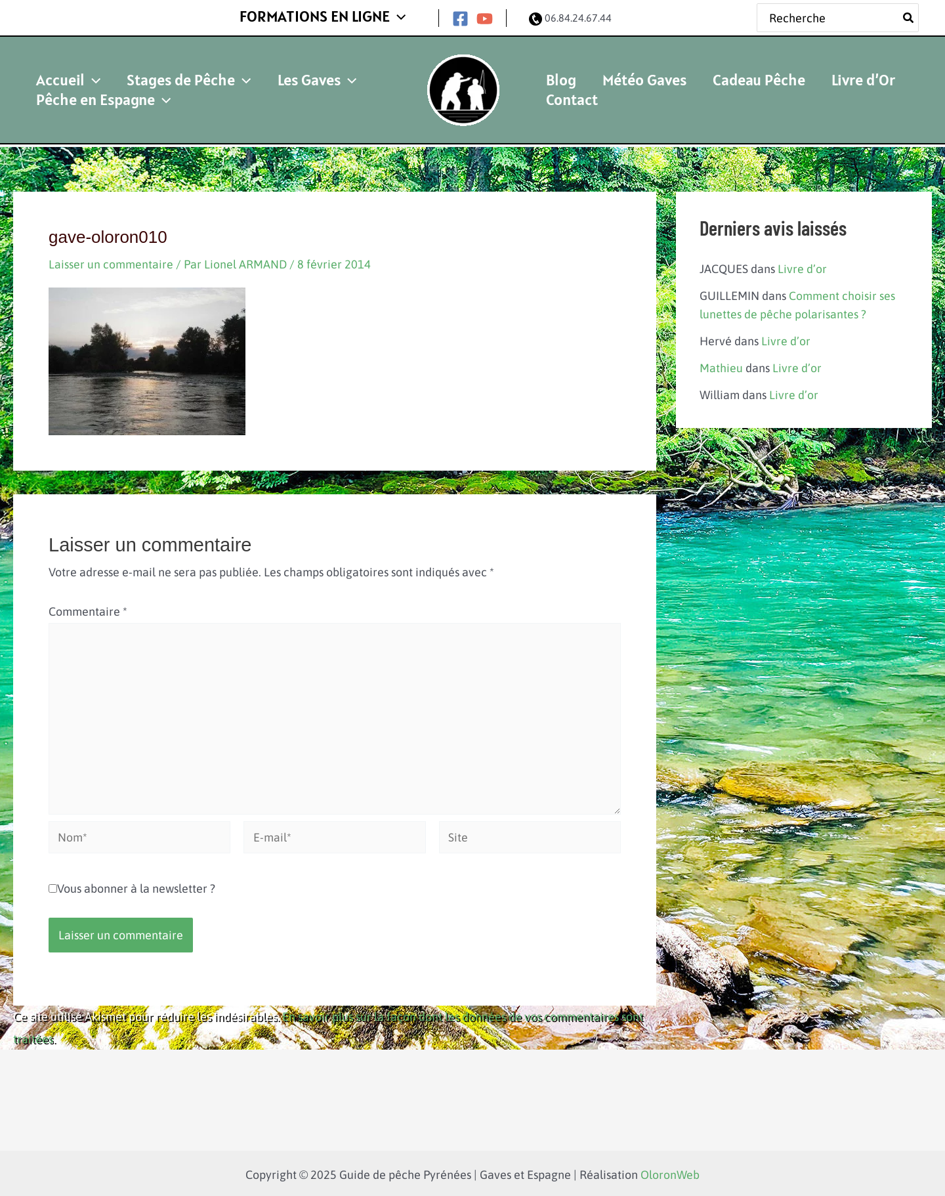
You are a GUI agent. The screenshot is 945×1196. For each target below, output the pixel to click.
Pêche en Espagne (95, 99)
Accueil (60, 69)
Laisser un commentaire (111, 259)
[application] (405, 15)
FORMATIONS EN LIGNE (330, 15)
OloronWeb (670, 1172)
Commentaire (88, 606)
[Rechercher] (908, 15)
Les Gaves (277, 69)
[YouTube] (484, 16)
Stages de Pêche (165, 69)
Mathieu (721, 361)
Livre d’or (802, 263)
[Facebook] (460, 16)
